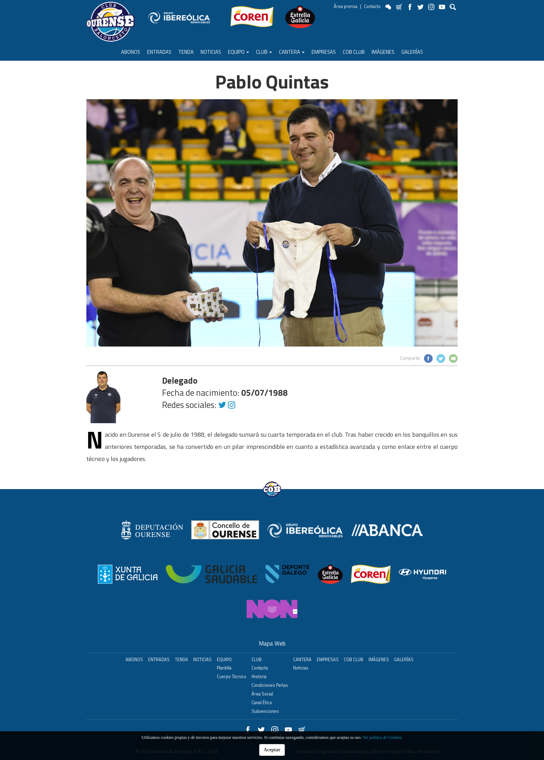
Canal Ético (262, 702)
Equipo (238, 52)
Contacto (372, 6)
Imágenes (383, 52)
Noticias (211, 52)
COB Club (354, 52)
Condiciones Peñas (270, 685)
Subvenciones (265, 711)
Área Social (262, 694)
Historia (259, 676)
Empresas (324, 52)
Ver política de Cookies (382, 737)
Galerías (412, 52)
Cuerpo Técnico (231, 676)
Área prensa (345, 6)
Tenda (186, 52)
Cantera (292, 52)
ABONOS (130, 52)
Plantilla (224, 668)
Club (264, 52)
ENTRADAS (159, 52)
